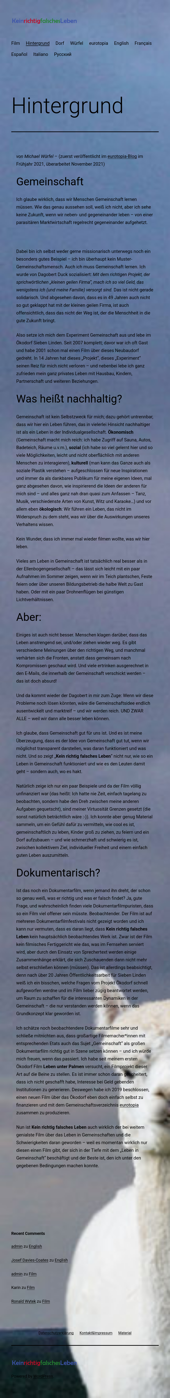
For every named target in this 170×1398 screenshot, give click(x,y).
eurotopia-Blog (122, 156)
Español (19, 54)
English (121, 43)
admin (17, 1246)
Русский (62, 54)
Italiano (40, 54)
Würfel (76, 43)
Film (15, 43)
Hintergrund (38, 43)
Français (143, 43)
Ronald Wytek (23, 1301)
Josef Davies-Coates (29, 1260)
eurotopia (98, 43)
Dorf (59, 43)
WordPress (43, 1376)
